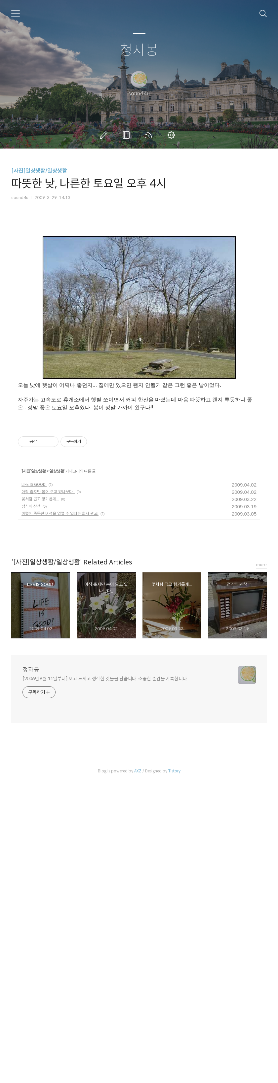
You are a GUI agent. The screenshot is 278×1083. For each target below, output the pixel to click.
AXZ (137, 1074)
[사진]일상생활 (34, 774)
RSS (150, 135)
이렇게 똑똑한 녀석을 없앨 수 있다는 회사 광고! (60, 817)
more (261, 868)
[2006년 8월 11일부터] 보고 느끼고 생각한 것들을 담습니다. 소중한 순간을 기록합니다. (105, 982)
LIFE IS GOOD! (34, 788)
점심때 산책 (31, 809)
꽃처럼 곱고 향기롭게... (40, 802)
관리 (172, 135)
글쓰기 (105, 135)
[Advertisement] (139, 275)
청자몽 (139, 50)
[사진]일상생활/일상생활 (39, 170)
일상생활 (56, 774)
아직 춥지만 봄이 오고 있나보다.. (48, 795)
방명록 (128, 135)
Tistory (174, 1074)
